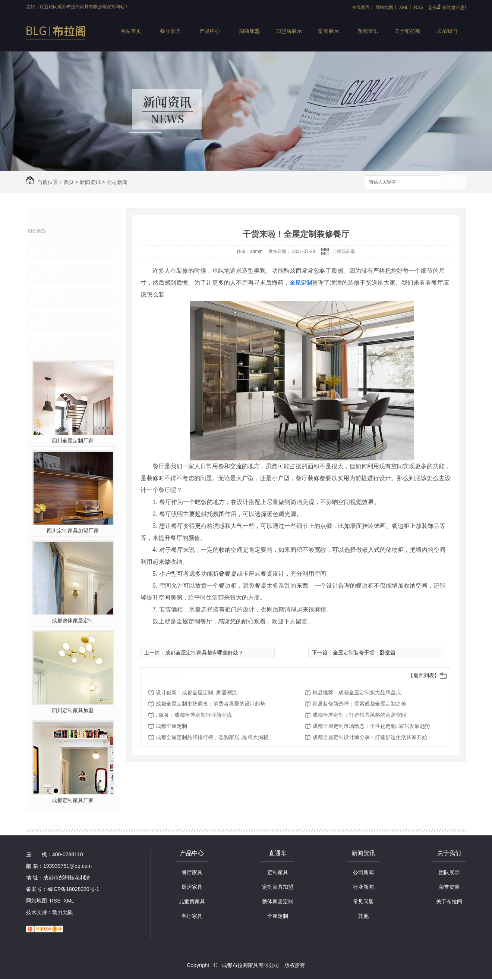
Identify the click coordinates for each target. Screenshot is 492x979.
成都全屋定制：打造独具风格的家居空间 (359, 715)
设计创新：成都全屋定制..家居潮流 (196, 692)
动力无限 (62, 912)
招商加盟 (249, 31)
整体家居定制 (277, 901)
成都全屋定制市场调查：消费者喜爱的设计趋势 (210, 704)
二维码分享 (343, 251)
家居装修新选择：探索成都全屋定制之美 (359, 704)
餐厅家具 (170, 31)
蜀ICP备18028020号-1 (73, 889)
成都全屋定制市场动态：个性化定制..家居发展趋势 (371, 726)
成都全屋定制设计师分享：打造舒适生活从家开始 (369, 737)
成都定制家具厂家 (73, 800)
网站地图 (384, 7)
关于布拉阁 (407, 31)
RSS (418, 7)
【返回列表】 (423, 675)
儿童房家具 (192, 901)
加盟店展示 (289, 31)
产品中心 (209, 31)
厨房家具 (192, 887)
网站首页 (130, 31)
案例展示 (328, 31)
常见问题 (50, 297)
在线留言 (361, 7)
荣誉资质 (449, 887)
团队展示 (449, 872)
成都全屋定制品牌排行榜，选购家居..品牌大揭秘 (212, 737)
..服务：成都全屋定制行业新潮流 (194, 715)
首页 (68, 182)
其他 (44, 321)
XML (404, 7)
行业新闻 (50, 273)
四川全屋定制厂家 (73, 441)
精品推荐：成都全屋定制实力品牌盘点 (356, 692)
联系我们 (446, 31)
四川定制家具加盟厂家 (73, 531)
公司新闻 (117, 182)
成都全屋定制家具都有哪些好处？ (204, 653)
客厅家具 (192, 916)
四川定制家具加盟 (73, 710)
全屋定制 (277, 916)
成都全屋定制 (171, 726)
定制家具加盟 (277, 887)
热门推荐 (50, 345)
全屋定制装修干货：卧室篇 (364, 653)
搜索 (453, 182)
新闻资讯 (367, 31)
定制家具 (277, 872)
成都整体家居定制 (73, 620)
